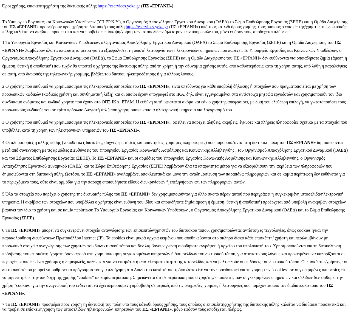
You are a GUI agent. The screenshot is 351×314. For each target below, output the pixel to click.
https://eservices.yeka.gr (119, 6)
